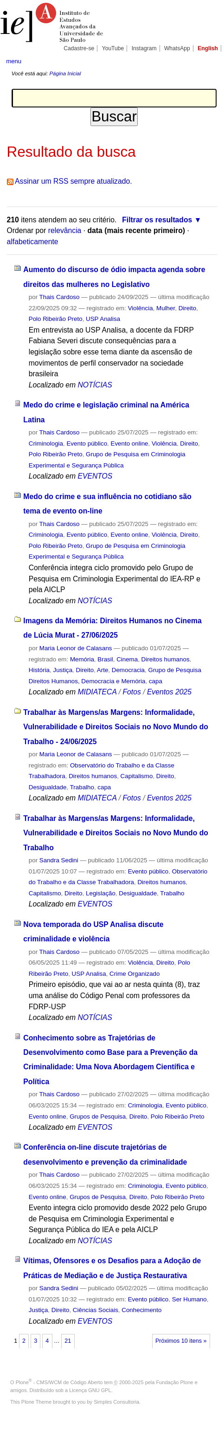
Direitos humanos (165, 659)
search (208, 60)
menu (13, 61)
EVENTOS (95, 476)
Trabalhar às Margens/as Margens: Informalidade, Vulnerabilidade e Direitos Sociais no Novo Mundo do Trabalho (115, 833)
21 (67, 1341)
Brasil (105, 659)
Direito (188, 308)
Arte (103, 670)
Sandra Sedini (58, 860)
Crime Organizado (134, 973)
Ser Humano (189, 1299)
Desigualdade (48, 787)
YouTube (113, 48)
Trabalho (82, 787)
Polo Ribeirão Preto (56, 318)
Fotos (131, 692)
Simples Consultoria (116, 1402)
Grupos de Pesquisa (98, 1116)
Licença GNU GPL (90, 1390)
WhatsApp (177, 48)
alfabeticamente (32, 242)
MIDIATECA (97, 692)
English (208, 48)
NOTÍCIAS (95, 385)
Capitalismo (137, 776)
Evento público (86, 443)
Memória (82, 659)
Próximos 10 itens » (180, 1341)
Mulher (165, 308)
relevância (65, 230)
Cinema (127, 659)
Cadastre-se (79, 48)
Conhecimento (141, 1309)
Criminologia (46, 443)
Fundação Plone (174, 1382)
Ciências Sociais (95, 1309)
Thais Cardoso (59, 296)
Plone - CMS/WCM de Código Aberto (59, 1382)
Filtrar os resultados (157, 220)
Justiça (63, 670)
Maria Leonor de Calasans (75, 648)
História (39, 670)
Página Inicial (65, 73)
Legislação (100, 893)
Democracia (128, 670)
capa (155, 681)
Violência (140, 308)
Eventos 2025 (169, 692)
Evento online (129, 443)
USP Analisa (103, 318)
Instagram (144, 48)
